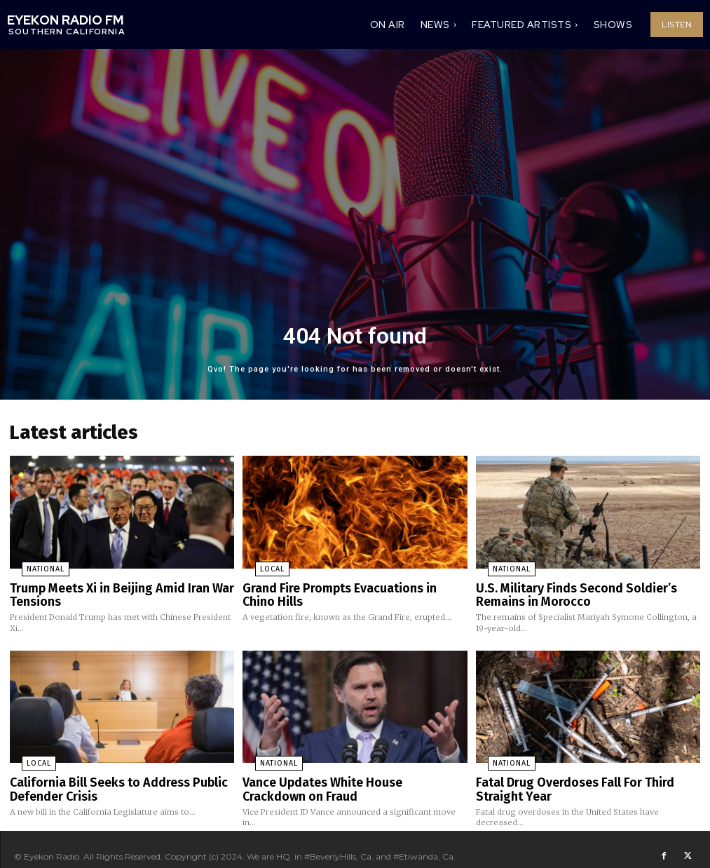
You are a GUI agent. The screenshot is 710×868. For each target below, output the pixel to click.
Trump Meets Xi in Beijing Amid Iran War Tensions (108, 588)
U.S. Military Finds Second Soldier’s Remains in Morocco (587, 588)
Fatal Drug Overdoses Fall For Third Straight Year (586, 778)
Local (257, 565)
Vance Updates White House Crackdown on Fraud (351, 778)
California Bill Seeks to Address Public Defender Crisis (107, 778)
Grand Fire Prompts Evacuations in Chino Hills (345, 588)
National (32, 565)
